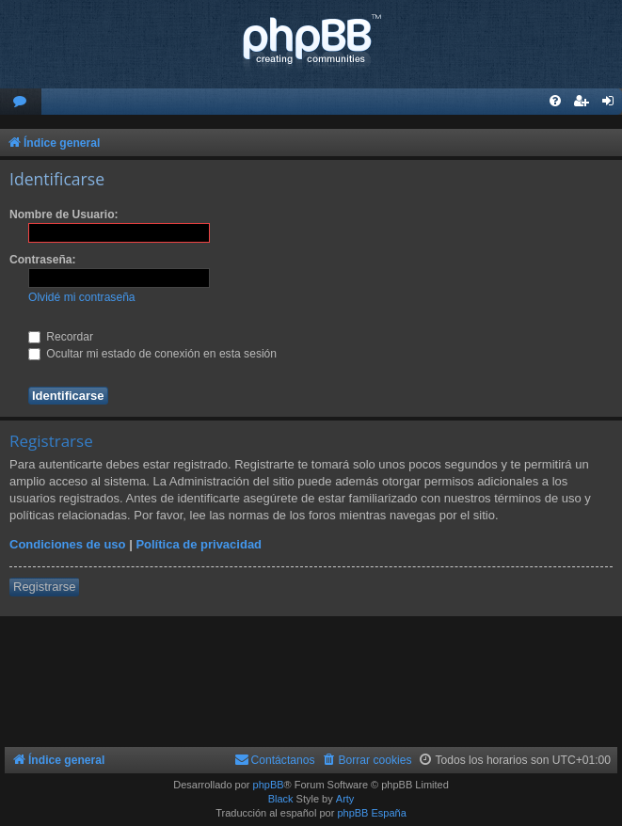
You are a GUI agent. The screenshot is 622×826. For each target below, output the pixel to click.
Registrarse (44, 587)
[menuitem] (21, 102)
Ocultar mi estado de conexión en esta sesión (152, 353)
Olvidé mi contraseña (82, 297)
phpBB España (371, 812)
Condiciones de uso (67, 544)
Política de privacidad (199, 544)
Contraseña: (42, 259)
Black (281, 798)
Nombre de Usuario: (64, 214)
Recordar (60, 336)
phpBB (268, 784)
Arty (345, 798)
